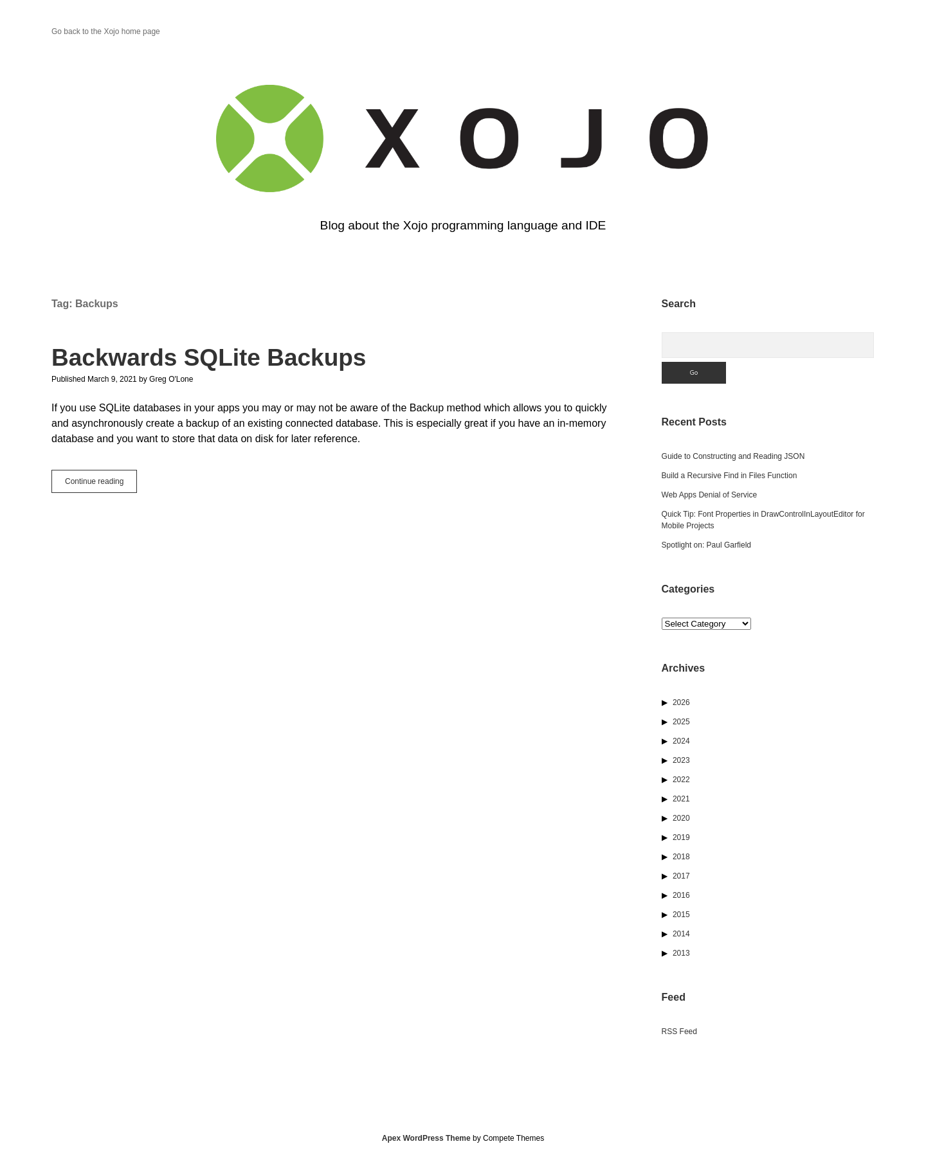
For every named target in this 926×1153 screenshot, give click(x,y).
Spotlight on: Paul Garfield (706, 545)
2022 (681, 779)
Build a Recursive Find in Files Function (729, 475)
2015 (681, 914)
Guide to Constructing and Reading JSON (733, 456)
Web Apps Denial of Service (710, 494)
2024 (681, 741)
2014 (681, 933)
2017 (681, 875)
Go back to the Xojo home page (105, 31)
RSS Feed (679, 1031)
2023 (681, 760)
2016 (681, 895)
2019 (681, 837)
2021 (681, 798)
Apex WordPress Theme (426, 1138)
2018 (681, 856)
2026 (681, 702)
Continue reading (101, 484)
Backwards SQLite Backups (208, 357)
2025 (681, 721)
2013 (681, 953)
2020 (681, 818)
